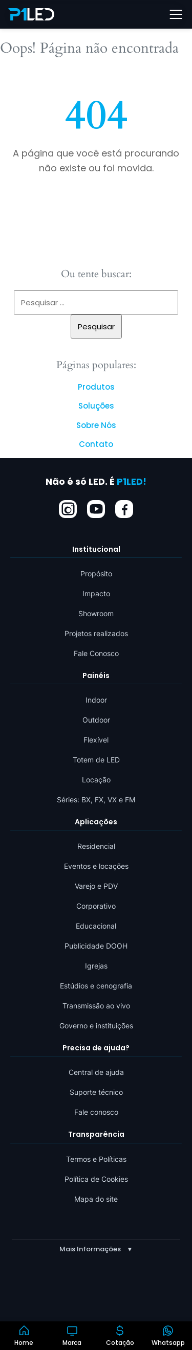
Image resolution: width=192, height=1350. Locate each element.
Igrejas (96, 965)
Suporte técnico (96, 1092)
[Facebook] (124, 509)
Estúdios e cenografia (96, 985)
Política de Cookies (96, 1178)
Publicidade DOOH (96, 945)
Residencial (96, 846)
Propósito (96, 573)
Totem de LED (96, 759)
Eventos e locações (96, 866)
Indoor (96, 699)
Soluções (96, 405)
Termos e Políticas (96, 1158)
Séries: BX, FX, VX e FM (96, 799)
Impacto (96, 593)
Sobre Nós (96, 425)
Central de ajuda (96, 1072)
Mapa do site (96, 1198)
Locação (96, 779)
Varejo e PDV (96, 886)
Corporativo (96, 906)
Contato (96, 444)
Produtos (96, 386)
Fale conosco (96, 1112)
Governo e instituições (96, 1025)
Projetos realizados (96, 632)
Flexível (96, 739)
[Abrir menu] (175, 14)
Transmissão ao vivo (96, 1005)
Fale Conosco (96, 652)
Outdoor (96, 719)
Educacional (96, 925)
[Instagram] (68, 509)
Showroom (96, 613)
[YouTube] (96, 509)
